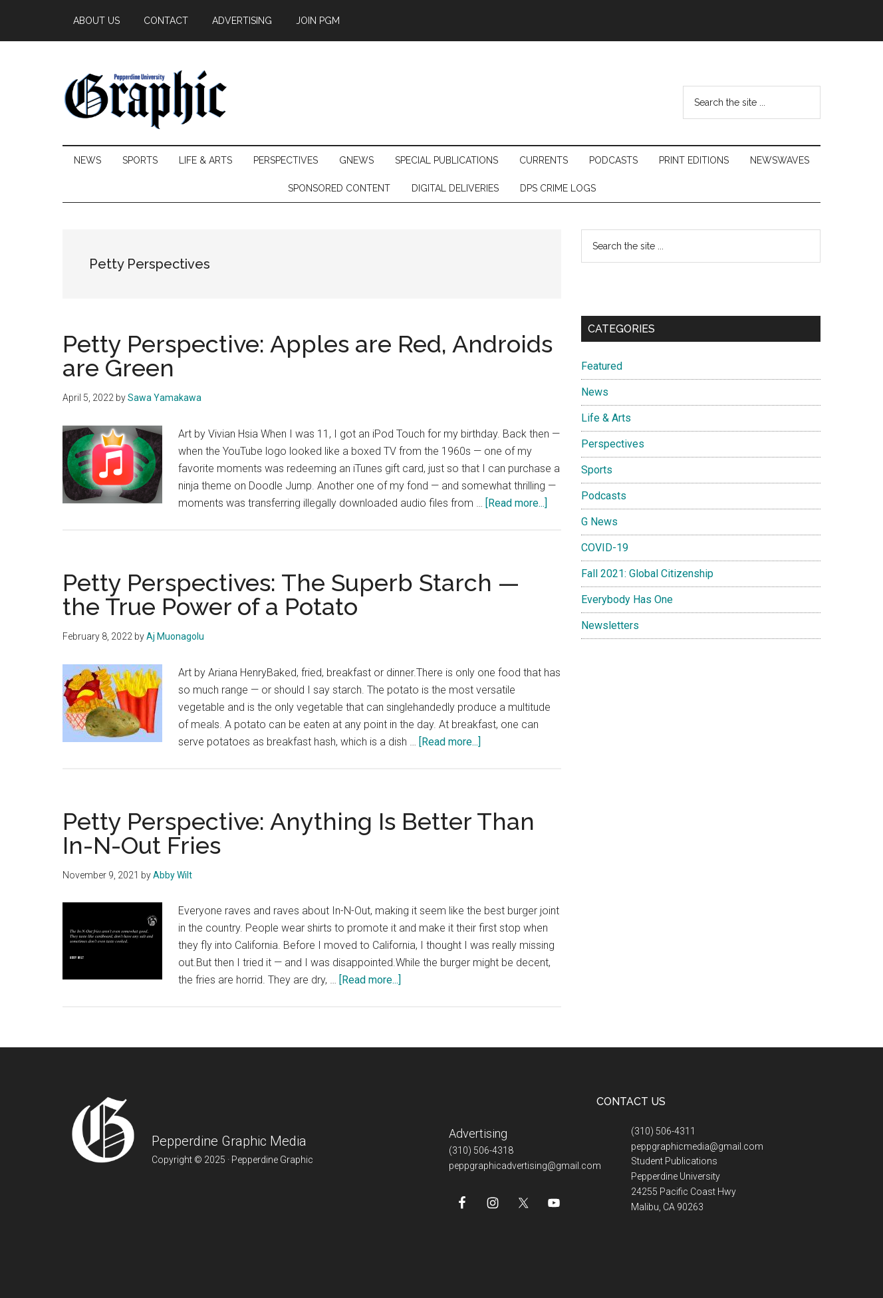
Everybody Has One (627, 599)
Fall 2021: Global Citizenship (647, 573)
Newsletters (610, 625)
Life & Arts (606, 418)
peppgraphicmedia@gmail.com (697, 1146)
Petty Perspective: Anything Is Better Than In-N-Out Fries (299, 833)
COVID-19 (604, 547)
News (594, 392)
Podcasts (603, 495)
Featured (601, 366)
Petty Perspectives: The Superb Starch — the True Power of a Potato (291, 594)
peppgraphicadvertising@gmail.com (525, 1165)
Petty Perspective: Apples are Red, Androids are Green (308, 356)
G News (599, 521)
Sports (596, 469)
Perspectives (612, 444)
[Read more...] (516, 503)
